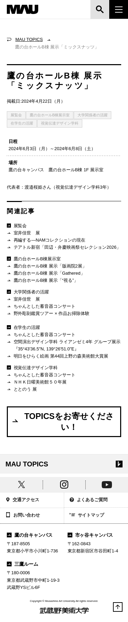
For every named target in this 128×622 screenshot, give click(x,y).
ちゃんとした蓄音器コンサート (41, 306)
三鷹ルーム (22, 564)
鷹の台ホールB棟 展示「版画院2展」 (47, 266)
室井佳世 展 (23, 233)
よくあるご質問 (89, 500)
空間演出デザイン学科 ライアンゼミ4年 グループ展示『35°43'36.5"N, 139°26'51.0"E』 (63, 345)
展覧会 (16, 115)
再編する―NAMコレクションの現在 (46, 240)
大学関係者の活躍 (92, 115)
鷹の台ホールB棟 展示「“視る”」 (42, 280)
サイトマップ (87, 515)
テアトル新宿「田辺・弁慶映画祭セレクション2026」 (64, 247)
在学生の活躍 (22, 123)
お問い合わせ (22, 515)
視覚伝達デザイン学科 (60, 123)
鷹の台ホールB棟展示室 (50, 115)
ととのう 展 (22, 389)
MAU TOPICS (29, 39)
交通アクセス (22, 500)
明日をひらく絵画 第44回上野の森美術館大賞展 (57, 356)
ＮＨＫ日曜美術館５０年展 (37, 382)
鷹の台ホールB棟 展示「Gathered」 (46, 273)
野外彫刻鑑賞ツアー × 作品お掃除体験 (48, 313)
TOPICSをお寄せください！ (62, 421)
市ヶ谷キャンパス (90, 535)
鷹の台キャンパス (30, 535)
